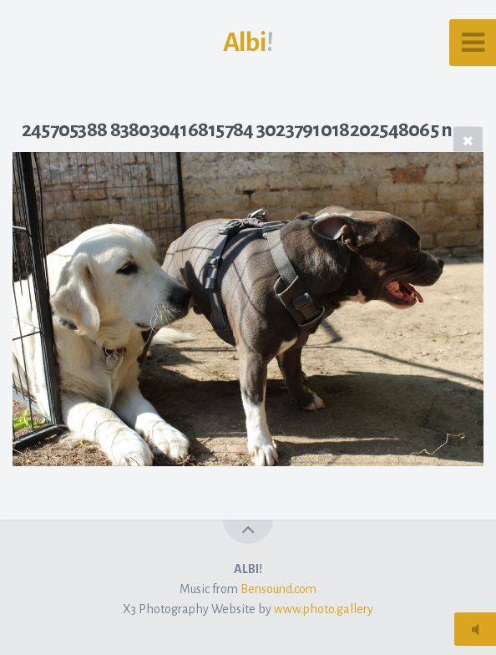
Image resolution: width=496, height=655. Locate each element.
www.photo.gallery (323, 609)
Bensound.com (278, 589)
